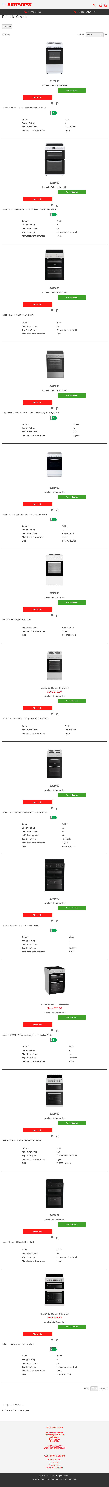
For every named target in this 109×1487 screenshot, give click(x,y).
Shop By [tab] (7, 26)
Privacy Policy (54, 1465)
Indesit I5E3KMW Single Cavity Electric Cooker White (25, 718)
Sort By (81, 34)
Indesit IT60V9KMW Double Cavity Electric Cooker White (27, 1035)
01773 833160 (34, 12)
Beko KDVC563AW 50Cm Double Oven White (21, 1140)
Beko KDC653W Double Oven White (18, 1344)
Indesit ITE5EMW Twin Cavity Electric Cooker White (24, 812)
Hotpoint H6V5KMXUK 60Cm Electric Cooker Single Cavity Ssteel (30, 412)
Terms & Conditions (54, 1467)
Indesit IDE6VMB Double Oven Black (18, 1242)
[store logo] (19, 4)
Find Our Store (54, 1459)
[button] (52, 103)
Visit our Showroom (86, 12)
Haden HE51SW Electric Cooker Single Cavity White (24, 107)
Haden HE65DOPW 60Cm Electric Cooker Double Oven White (29, 209)
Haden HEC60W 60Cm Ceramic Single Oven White (24, 514)
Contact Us (54, 1462)
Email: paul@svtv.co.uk (54, 1448)
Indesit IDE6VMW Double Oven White (18, 315)
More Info (37, 97)
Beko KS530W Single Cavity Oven (16, 619)
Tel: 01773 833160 (54, 1446)
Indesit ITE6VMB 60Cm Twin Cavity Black (20, 925)
